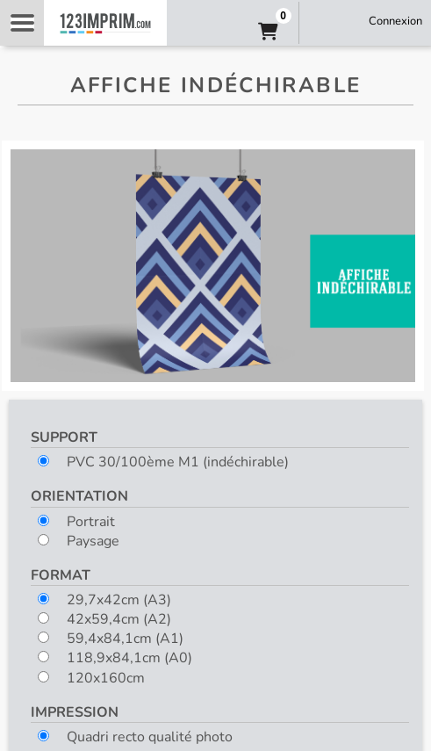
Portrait (76, 521)
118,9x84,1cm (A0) (115, 658)
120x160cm (91, 678)
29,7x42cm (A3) (104, 600)
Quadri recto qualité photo (135, 737)
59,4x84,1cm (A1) (110, 638)
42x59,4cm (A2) (104, 619)
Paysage (78, 541)
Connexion (395, 21)
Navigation (22, 23)
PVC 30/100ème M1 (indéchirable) (163, 462)
